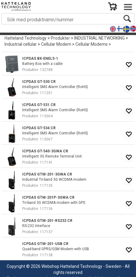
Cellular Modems (91, 44)
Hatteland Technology (26, 38)
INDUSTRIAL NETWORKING (99, 38)
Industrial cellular (21, 44)
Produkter (60, 38)
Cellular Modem (56, 44)
